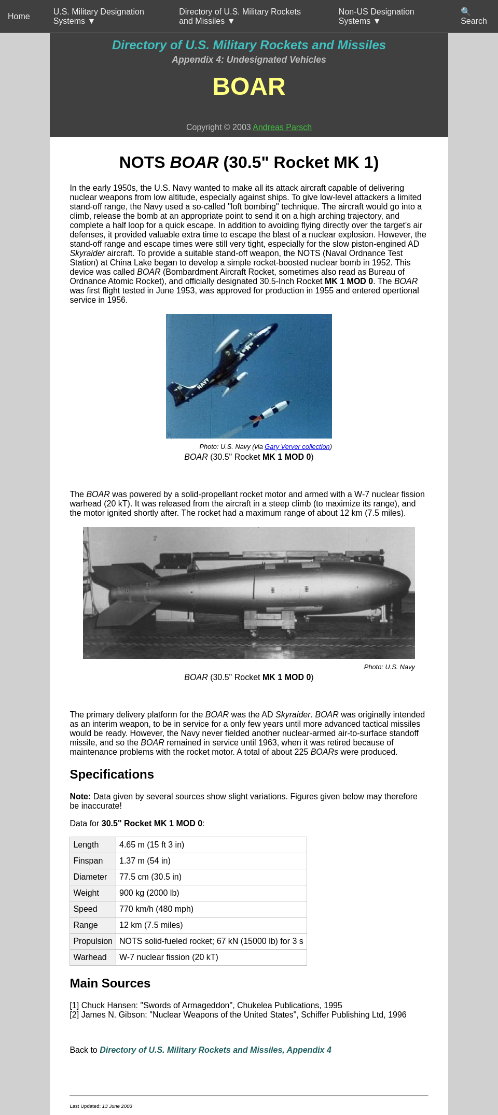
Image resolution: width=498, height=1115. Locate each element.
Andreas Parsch (282, 127)
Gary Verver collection (297, 446)
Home (19, 16)
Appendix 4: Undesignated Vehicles (249, 59)
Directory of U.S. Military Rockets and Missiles (249, 45)
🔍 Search (474, 16)
